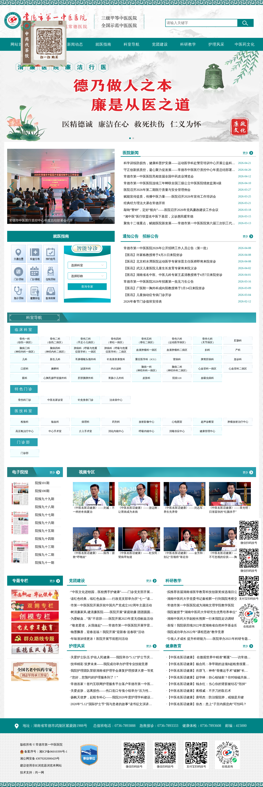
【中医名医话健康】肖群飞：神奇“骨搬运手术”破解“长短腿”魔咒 (213, 670)
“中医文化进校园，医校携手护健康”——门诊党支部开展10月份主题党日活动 (125, 592)
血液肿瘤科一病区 (146, 349)
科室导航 (132, 44)
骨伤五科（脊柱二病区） (146, 340)
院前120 (177, 377)
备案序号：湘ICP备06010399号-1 (45, 751)
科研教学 (188, 44)
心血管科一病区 (207, 368)
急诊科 (238, 359)
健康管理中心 (207, 431)
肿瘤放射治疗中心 (238, 421)
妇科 (207, 349)
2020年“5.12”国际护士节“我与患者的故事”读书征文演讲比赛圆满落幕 (119, 704)
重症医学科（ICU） (146, 359)
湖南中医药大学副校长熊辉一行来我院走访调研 (200, 618)
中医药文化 (245, 44)
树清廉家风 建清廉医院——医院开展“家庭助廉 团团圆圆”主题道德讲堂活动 (124, 612)
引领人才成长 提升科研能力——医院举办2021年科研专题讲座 (210, 638)
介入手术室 (85, 431)
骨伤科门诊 (24, 399)
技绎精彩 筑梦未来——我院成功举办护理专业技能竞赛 (109, 664)
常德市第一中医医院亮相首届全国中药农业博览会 (159, 176)
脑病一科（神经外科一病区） (146, 368)
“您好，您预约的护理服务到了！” (94, 677)
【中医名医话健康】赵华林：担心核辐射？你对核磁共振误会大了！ (215, 677)
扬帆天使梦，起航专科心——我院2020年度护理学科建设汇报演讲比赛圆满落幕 (126, 697)
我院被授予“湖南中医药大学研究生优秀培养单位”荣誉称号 (208, 612)
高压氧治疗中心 (25, 431)
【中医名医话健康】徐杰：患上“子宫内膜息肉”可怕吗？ (206, 704)
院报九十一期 (44, 562)
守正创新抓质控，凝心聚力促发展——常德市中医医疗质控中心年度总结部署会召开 (182, 170)
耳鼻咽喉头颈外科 (85, 359)
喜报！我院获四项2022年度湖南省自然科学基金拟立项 (205, 625)
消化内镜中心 (116, 431)
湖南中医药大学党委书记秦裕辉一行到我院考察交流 (204, 598)
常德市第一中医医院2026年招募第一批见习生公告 (159, 281)
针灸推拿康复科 (116, 359)
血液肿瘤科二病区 (177, 349)
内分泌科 (116, 368)
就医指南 (103, 44)
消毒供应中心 (177, 431)
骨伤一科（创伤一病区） (25, 340)
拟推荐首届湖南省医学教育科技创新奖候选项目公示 (204, 592)
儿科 (24, 359)
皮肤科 (146, 377)
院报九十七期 (44, 514)
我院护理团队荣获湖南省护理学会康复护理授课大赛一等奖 (112, 670)
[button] (110, 186)
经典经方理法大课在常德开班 (144, 203)
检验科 (24, 421)
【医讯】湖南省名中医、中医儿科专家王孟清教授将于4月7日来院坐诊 (173, 274)
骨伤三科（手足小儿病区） (85, 340)
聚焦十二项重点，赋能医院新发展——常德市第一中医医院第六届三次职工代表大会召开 (186, 223)
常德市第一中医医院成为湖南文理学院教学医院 (200, 605)
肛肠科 (238, 340)
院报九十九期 (44, 499)
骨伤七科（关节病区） (207, 340)
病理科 (85, 421)
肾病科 (177, 359)
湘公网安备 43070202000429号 (40, 758)
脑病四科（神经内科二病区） (55, 350)
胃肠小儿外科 (116, 377)
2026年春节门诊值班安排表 (143, 301)
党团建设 (160, 44)
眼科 (24, 377)
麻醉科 (55, 368)
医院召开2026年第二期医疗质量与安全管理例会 (157, 189)
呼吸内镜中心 (146, 431)
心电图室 (177, 421)
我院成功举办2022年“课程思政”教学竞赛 (195, 632)
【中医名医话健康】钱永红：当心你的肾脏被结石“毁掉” (206, 684)
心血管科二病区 (238, 368)
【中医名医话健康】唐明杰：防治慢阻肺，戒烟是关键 (205, 697)
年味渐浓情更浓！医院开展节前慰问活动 (99, 638)
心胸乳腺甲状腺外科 (55, 377)
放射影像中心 (146, 421)
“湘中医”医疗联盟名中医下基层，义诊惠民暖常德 (158, 216)
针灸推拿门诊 (85, 399)
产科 (238, 349)
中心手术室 (55, 431)
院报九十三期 (44, 546)
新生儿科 (55, 359)
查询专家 (87, 286)
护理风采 (216, 44)
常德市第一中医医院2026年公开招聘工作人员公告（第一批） (167, 248)
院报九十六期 (44, 522)
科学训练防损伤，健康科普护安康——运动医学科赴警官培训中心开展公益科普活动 (182, 163)
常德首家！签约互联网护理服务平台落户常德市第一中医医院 (114, 684)
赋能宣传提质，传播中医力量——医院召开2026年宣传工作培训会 (170, 196)
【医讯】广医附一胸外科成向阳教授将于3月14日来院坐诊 (164, 288)
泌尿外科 (85, 368)
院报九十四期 (44, 538)
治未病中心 (116, 399)
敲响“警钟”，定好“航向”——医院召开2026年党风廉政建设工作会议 (171, 210)
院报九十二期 (44, 554)
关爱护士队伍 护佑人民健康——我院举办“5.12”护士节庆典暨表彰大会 (120, 657)
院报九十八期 (44, 507)
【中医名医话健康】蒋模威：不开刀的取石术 (199, 690)
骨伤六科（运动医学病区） (177, 340)
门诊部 (24, 453)
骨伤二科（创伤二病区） (55, 340)
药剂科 (116, 421)
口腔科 (24, 368)
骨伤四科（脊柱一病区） (116, 340)
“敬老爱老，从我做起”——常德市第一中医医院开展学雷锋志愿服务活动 (121, 625)
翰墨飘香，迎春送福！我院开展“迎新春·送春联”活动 (107, 632)
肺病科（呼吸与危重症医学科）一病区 (85, 350)
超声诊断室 (207, 421)
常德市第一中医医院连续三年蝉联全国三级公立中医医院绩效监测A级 (173, 183)
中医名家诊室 (55, 399)
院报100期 (42, 491)
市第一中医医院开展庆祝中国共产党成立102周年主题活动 (111, 605)
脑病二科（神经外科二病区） (177, 368)
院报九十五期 (44, 530)
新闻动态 (75, 44)
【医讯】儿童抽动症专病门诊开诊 (147, 295)
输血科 (55, 421)
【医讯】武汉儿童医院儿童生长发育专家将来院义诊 (160, 268)
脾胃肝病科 (207, 359)
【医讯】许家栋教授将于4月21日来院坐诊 (153, 255)
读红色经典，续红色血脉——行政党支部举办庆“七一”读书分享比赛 (118, 598)
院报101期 (42, 483)
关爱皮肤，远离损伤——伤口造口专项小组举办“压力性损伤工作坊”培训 (121, 690)
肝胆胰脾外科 (85, 377)
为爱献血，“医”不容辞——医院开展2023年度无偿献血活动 (112, 618)
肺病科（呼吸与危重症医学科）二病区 (116, 350)
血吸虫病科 (207, 377)
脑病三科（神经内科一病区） (24, 350)
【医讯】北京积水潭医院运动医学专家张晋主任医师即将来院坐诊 (170, 261)
